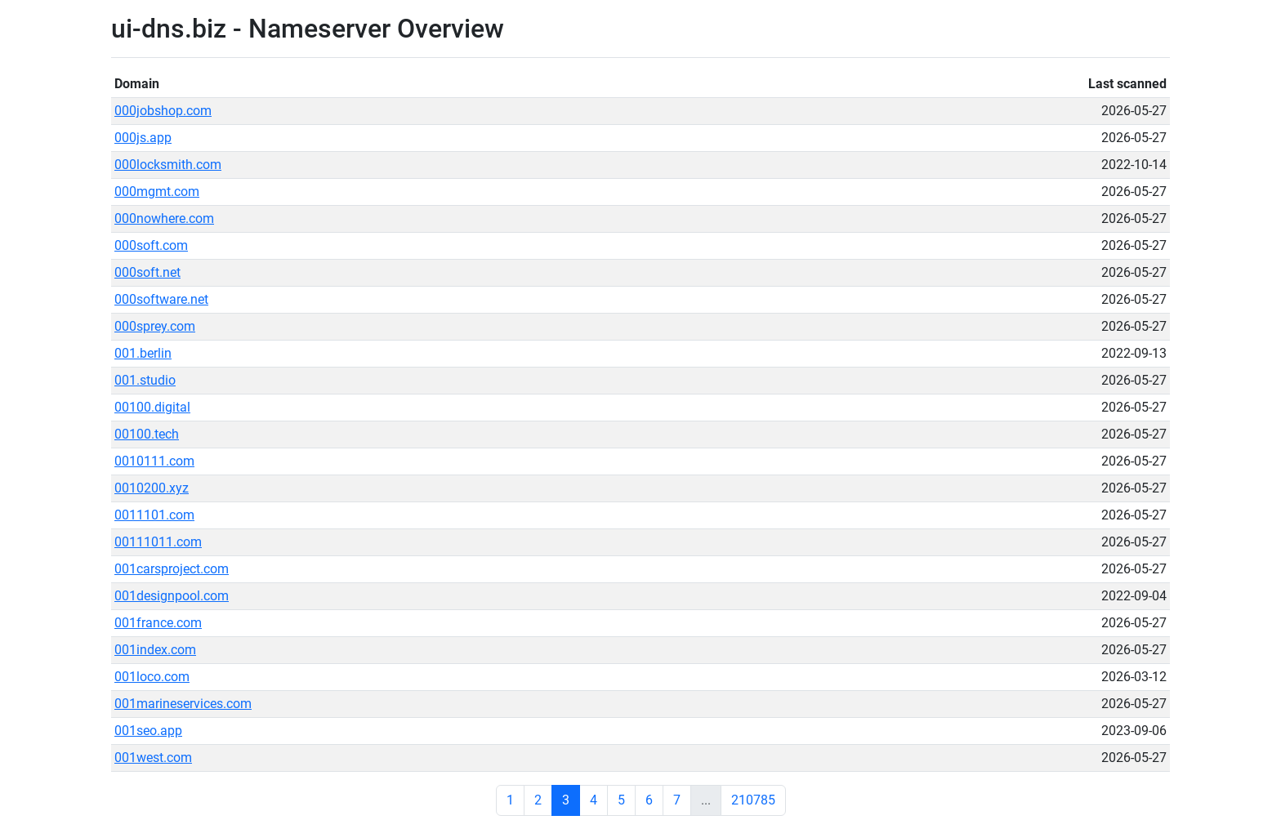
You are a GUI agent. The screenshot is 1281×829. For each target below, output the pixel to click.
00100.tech (146, 434)
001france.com (158, 623)
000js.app (143, 137)
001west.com (153, 757)
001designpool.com (171, 596)
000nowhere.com (164, 218)
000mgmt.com (156, 191)
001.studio (145, 380)
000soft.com (151, 245)
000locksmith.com (167, 164)
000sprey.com (154, 326)
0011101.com (154, 515)
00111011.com (158, 542)
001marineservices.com (183, 703)
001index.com (155, 649)
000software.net (161, 299)
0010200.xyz (151, 488)
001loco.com (152, 676)
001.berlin (143, 353)
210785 (753, 800)
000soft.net (147, 272)
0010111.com (154, 461)
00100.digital (152, 407)
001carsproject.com (171, 569)
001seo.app (148, 730)
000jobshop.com (163, 110)
